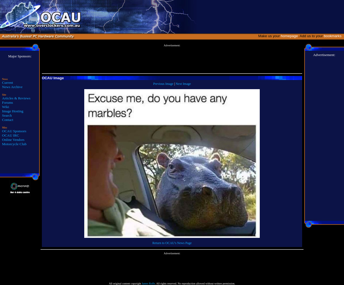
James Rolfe (148, 283)
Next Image (183, 84)
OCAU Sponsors (14, 131)
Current (7, 83)
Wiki (5, 107)
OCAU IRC (10, 135)
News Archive (12, 87)
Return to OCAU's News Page (171, 243)
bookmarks (333, 36)
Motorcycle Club (14, 144)
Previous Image (163, 84)
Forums (7, 102)
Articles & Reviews (16, 98)
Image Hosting (12, 111)
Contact (7, 120)
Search (7, 115)
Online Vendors (13, 140)
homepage (289, 36)
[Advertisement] (172, 59)
